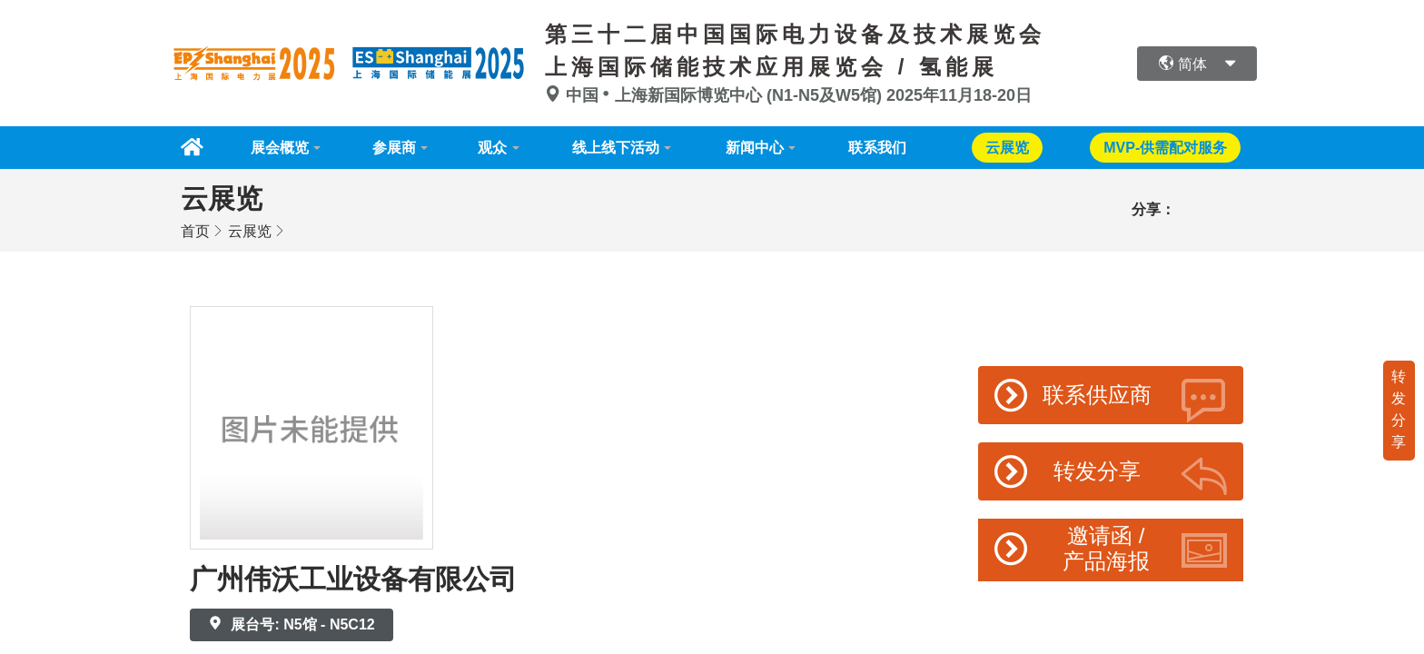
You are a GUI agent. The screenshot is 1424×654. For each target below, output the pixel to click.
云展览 (250, 230)
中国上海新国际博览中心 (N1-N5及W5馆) (715, 95)
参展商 (392, 146)
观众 (494, 146)
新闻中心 (761, 146)
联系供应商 (1111, 398)
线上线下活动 (619, 146)
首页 (195, 230)
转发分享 (1398, 408)
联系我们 (886, 146)
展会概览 (275, 146)
